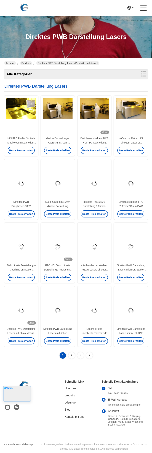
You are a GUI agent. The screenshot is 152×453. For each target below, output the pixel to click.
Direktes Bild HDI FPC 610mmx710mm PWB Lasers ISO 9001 (131, 206)
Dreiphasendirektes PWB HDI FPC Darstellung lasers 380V (94, 142)
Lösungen (71, 402)
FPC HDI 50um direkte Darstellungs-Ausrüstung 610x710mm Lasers (57, 269)
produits (70, 395)
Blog (67, 409)
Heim (10, 63)
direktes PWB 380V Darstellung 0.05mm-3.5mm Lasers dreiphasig (94, 206)
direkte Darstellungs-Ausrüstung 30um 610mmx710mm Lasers (58, 142)
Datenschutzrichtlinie (13, 444)
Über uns (70, 388)
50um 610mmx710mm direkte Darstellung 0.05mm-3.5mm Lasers (58, 206)
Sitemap (28, 444)
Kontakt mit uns (74, 416)
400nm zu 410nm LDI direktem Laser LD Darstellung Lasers (131, 142)
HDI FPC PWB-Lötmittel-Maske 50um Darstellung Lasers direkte (21, 142)
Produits (26, 63)
